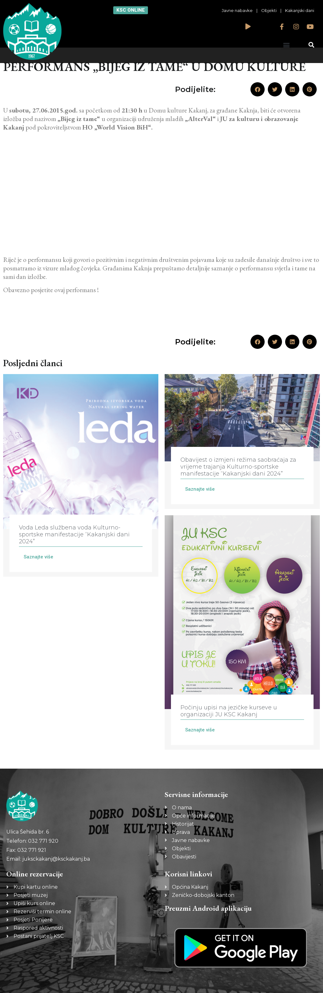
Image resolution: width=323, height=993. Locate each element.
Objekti (269, 10)
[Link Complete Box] (80, 475)
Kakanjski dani (299, 10)
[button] (286, 44)
